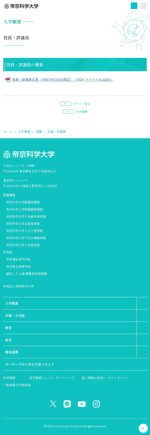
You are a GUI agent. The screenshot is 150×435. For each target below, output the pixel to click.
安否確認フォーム (41, 378)
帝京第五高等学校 (18, 266)
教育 (8, 327)
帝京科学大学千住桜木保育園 (26, 216)
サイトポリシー (118, 378)
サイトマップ (64, 378)
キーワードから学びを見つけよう (29, 364)
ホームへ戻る (81, 104)
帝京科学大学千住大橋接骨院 (26, 238)
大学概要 (81, 112)
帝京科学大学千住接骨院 (23, 245)
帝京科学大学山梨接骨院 (23, 223)
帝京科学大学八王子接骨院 (24, 231)
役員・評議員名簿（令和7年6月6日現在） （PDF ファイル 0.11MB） (62, 79)
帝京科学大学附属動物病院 (24, 209)
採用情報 (9, 378)
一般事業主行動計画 (17, 385)
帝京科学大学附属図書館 (23, 202)
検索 (134, 5)
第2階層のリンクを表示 (142, 303)
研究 (8, 339)
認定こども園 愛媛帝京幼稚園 (26, 273)
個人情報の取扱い (94, 378)
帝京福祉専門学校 (18, 259)
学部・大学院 (15, 315)
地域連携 (11, 352)
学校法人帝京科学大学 (18, 286)
